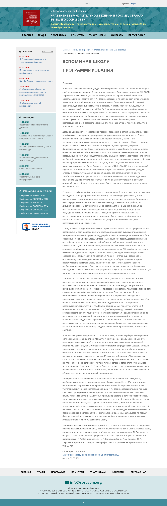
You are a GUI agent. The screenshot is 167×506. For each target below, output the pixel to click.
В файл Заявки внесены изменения (36, 81)
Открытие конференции (30, 169)
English (134, 3)
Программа (58, 35)
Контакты (116, 35)
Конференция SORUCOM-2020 (34, 199)
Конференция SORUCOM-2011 (34, 210)
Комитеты (77, 35)
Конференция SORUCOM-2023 (34, 195)
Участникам (97, 35)
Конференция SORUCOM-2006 (34, 213)
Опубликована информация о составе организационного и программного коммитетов (33, 92)
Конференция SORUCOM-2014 (34, 206)
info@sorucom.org (83, 482)
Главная (27, 35)
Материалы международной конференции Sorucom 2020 (91, 455)
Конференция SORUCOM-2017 (34, 202)
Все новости (47, 51)
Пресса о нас (136, 35)
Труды (42, 35)
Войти (87, 4)
